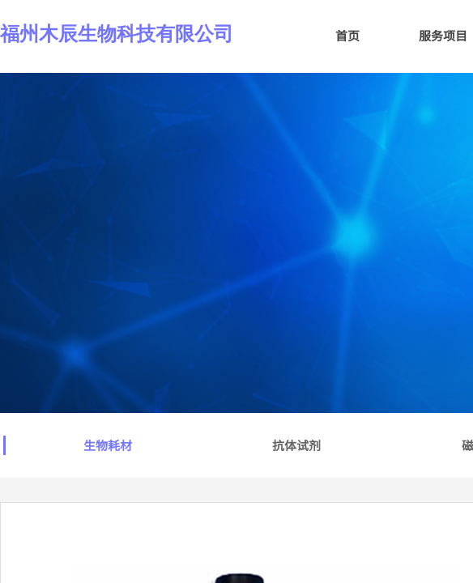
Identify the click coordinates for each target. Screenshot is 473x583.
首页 (347, 35)
